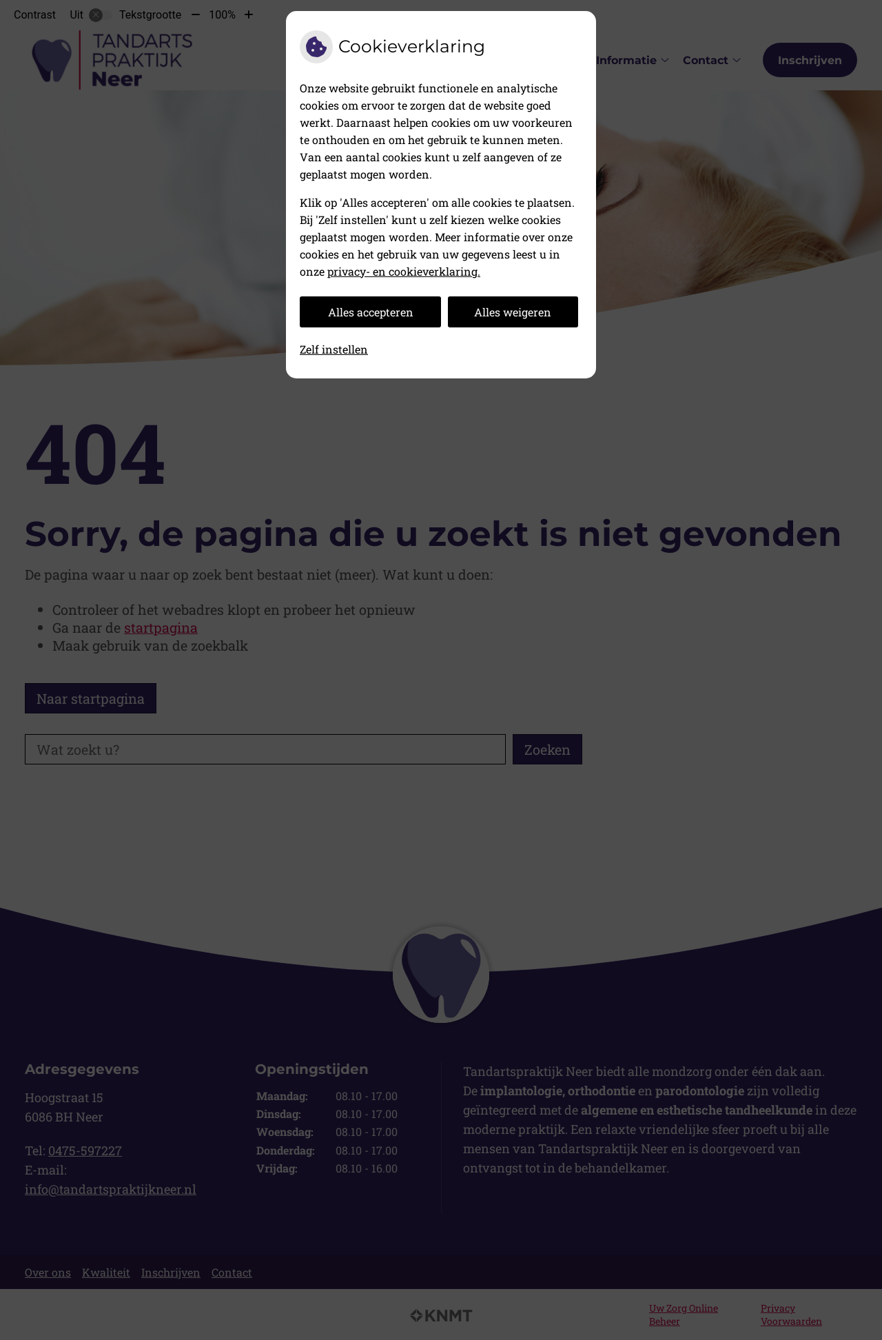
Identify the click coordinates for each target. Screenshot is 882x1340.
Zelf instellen (334, 349)
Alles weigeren (512, 312)
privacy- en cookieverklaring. (403, 271)
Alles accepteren (370, 312)
